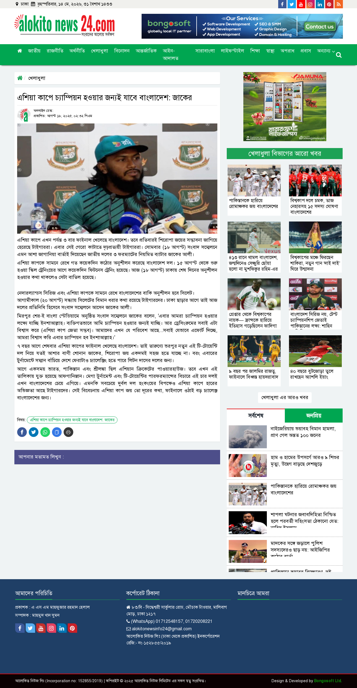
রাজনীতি (55, 51)
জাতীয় (34, 51)
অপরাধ (288, 51)
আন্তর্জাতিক (146, 51)
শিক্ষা (255, 51)
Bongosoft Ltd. (328, 681)
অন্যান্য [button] (323, 51)
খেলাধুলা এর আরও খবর (284, 397)
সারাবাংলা (205, 51)
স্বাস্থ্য (270, 51)
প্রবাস (306, 51)
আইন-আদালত (170, 54)
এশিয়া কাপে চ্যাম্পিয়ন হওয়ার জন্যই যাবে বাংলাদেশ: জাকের (72, 420)
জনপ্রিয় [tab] (313, 415)
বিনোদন (122, 51)
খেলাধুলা (99, 51)
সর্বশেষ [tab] (255, 415)
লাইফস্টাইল (232, 51)
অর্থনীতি (77, 51)
